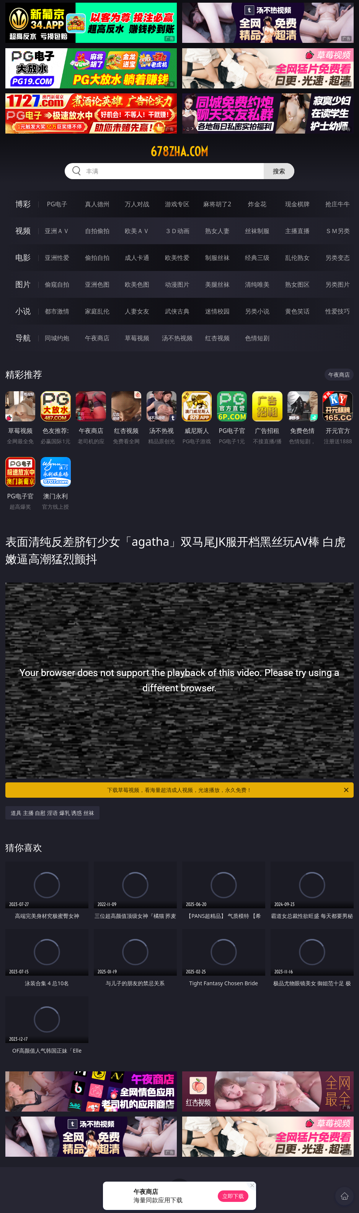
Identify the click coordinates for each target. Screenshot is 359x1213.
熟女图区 (297, 284)
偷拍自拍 (97, 257)
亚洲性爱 (57, 257)
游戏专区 (177, 204)
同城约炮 (57, 338)
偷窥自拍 (57, 284)
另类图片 (337, 284)
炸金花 (257, 204)
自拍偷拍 (97, 231)
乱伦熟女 (297, 257)
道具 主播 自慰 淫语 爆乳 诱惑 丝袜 (52, 812)
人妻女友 (137, 311)
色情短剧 (257, 338)
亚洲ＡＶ (57, 231)
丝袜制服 (257, 231)
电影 (23, 257)
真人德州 (97, 204)
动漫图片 (177, 284)
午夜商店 (97, 338)
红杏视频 (217, 338)
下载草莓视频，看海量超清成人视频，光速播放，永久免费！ (228, 790)
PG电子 (57, 204)
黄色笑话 (297, 311)
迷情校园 (217, 311)
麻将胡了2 (217, 204)
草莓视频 (137, 338)
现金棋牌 (297, 204)
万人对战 (137, 204)
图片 (23, 284)
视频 (23, 230)
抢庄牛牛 (337, 204)
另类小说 (257, 311)
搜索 (279, 171)
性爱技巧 (337, 311)
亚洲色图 (97, 284)
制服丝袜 (217, 257)
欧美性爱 (177, 257)
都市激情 (57, 311)
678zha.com (179, 151)
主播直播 (297, 231)
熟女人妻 (217, 231)
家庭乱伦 (97, 311)
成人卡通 (137, 257)
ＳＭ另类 (337, 231)
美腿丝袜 (217, 284)
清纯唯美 (257, 284)
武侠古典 (177, 311)
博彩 (23, 204)
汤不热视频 (177, 338)
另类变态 (337, 257)
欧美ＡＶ (137, 231)
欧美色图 (137, 284)
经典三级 (257, 257)
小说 (23, 311)
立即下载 (233, 1196)
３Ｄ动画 (177, 231)
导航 (23, 338)
